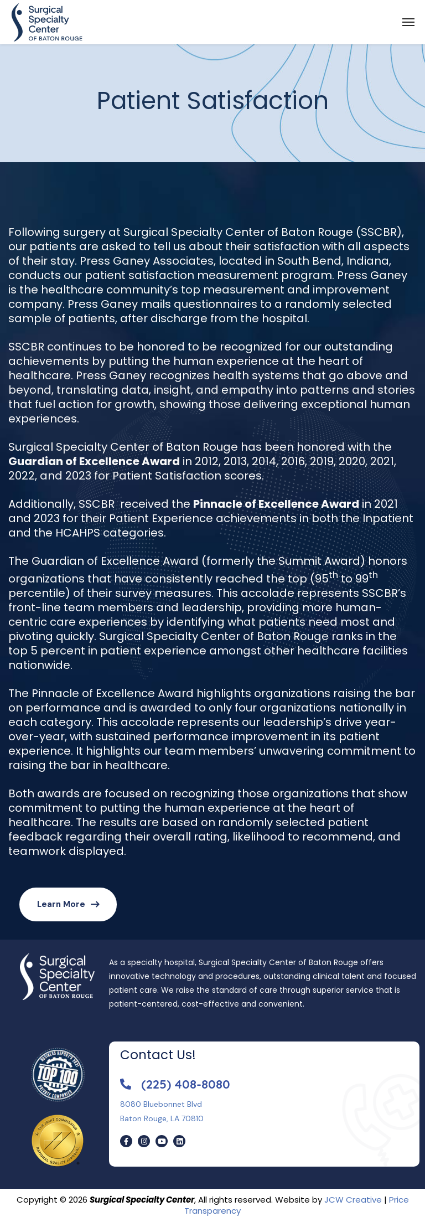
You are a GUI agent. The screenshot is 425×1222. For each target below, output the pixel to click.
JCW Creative (353, 1199)
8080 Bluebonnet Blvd (161, 1104)
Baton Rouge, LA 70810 (162, 1118)
